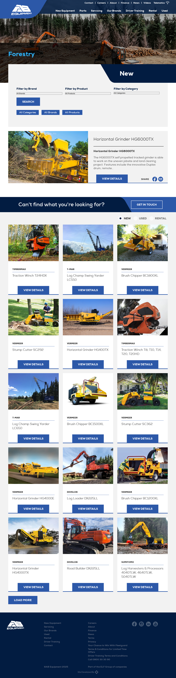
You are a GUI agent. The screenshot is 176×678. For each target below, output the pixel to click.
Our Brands (114, 10)
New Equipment (65, 10)
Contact (89, 2)
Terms (91, 637)
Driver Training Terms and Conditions (108, 655)
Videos (147, 2)
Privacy (92, 641)
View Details (112, 178)
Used (165, 10)
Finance (125, 2)
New (127, 218)
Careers (101, 2)
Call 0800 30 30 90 (99, 659)
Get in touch (147, 204)
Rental (153, 10)
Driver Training (135, 10)
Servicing (96, 10)
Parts (82, 10)
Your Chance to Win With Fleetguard (107, 645)
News (136, 2)
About (113, 2)
